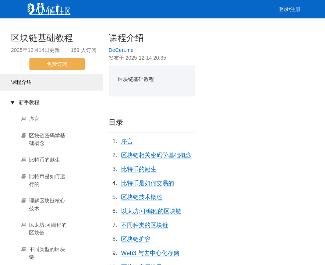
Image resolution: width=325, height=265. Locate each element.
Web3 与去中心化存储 (150, 253)
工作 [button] (153, 28)
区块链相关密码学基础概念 (156, 155)
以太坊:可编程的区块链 (151, 211)
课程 (103, 28)
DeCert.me (121, 50)
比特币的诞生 (138, 169)
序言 (127, 141)
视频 (82, 28)
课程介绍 (21, 82)
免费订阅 (57, 64)
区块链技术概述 (141, 197)
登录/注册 (290, 9)
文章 (60, 28)
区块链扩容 (136, 239)
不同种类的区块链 (144, 225)
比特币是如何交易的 (147, 183)
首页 (39, 28)
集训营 (127, 28)
